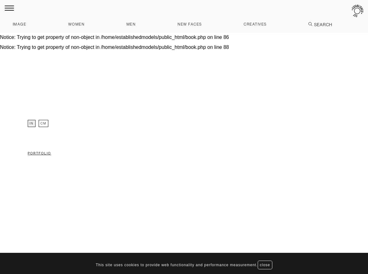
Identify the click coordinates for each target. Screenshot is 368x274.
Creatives (255, 24)
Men (131, 24)
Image (19, 24)
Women (76, 24)
